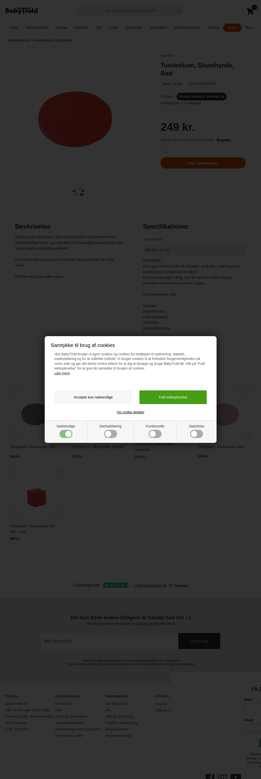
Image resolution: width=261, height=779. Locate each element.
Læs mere (62, 373)
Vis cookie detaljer (130, 412)
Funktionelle (155, 431)
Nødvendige (66, 431)
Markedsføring (110, 431)
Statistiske (197, 431)
